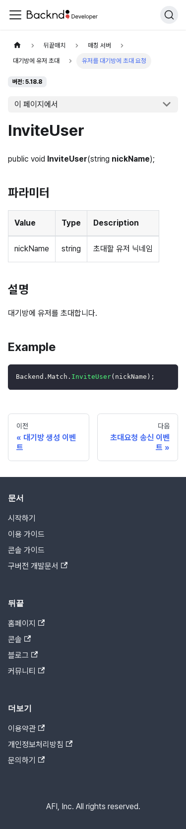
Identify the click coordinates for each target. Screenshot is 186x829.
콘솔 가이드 (26, 550)
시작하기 (22, 518)
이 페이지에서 (36, 104)
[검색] (169, 15)
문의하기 (26, 760)
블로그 (23, 655)
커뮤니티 (26, 671)
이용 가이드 (26, 534)
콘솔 (19, 639)
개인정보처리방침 (40, 744)
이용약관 (26, 728)
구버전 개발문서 (37, 566)
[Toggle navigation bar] (15, 14)
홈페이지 (26, 623)
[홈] (17, 45)
